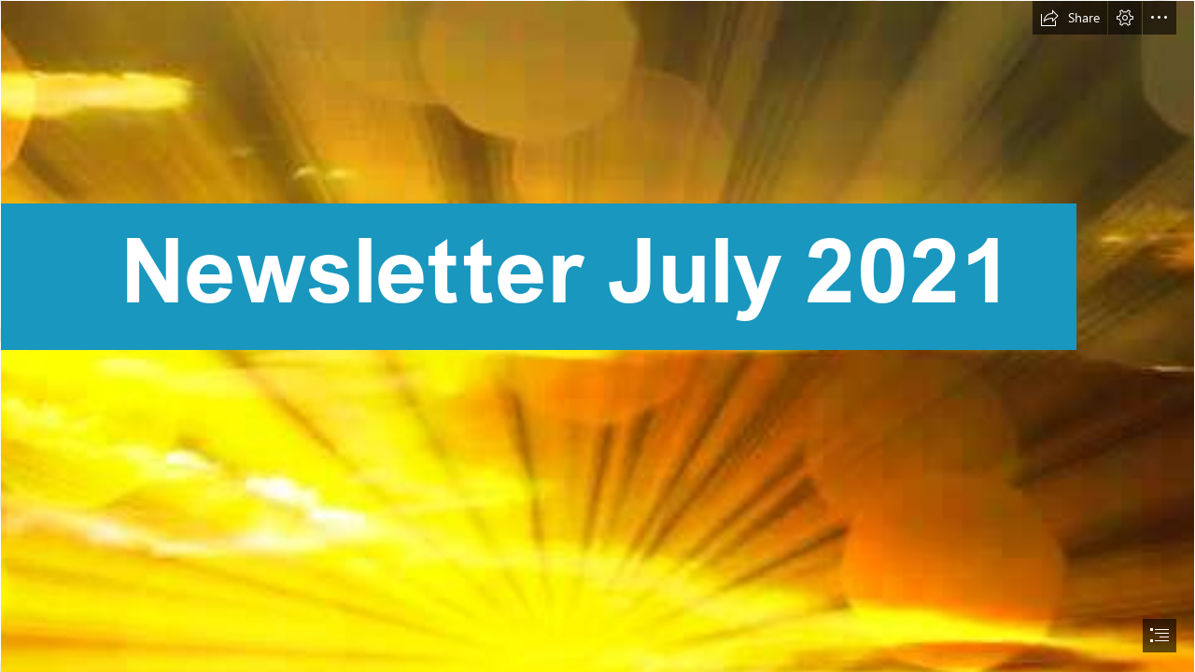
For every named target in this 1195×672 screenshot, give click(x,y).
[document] (597, 336)
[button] (1070, 18)
